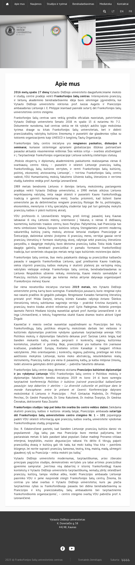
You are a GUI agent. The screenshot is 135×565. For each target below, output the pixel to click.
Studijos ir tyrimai (57, 4)
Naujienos (36, 4)
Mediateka (106, 4)
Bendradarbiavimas (83, 4)
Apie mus (19, 4)
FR (130, 11)
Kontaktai (122, 4)
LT (113, 11)
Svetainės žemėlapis (90, 559)
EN (121, 11)
